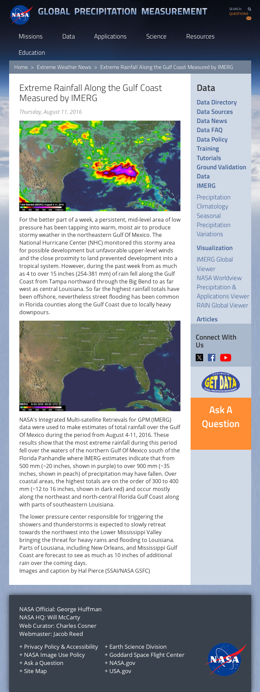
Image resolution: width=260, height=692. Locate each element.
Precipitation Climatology (214, 201)
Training (208, 148)
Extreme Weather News (64, 67)
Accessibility (82, 646)
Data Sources (215, 111)
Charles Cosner (76, 625)
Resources (200, 36)
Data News (212, 120)
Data (68, 36)
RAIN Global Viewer (222, 305)
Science (156, 36)
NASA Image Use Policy (54, 655)
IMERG (206, 185)
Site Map (35, 671)
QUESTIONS (238, 13)
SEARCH (235, 9)
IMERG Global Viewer (215, 263)
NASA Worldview (219, 277)
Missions (31, 36)
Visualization (215, 247)
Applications (110, 36)
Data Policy (212, 139)
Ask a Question (43, 663)
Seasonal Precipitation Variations (214, 224)
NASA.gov (122, 663)
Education (32, 52)
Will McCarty (63, 617)
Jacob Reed (68, 634)
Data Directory (217, 101)
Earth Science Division (138, 646)
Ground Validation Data (221, 171)
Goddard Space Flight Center (147, 655)
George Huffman (79, 609)
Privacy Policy (42, 646)
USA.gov (120, 671)
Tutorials (209, 157)
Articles (207, 318)
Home (21, 67)
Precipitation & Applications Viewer (223, 291)
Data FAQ (209, 129)
